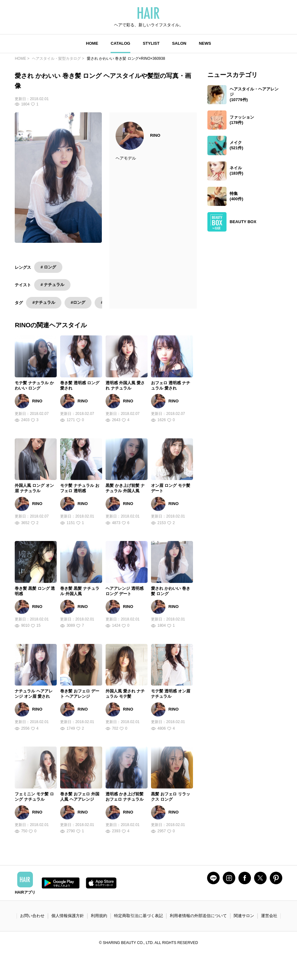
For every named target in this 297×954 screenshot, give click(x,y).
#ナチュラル (43, 302)
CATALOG (120, 43)
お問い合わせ (32, 915)
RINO (155, 135)
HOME (92, 43)
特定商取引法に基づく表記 (138, 915)
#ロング (78, 302)
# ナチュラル (52, 284)
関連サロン (244, 915)
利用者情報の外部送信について (198, 915)
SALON (179, 43)
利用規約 (99, 915)
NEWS (205, 43)
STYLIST (151, 43)
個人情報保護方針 (67, 915)
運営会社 (269, 915)
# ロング (48, 267)
